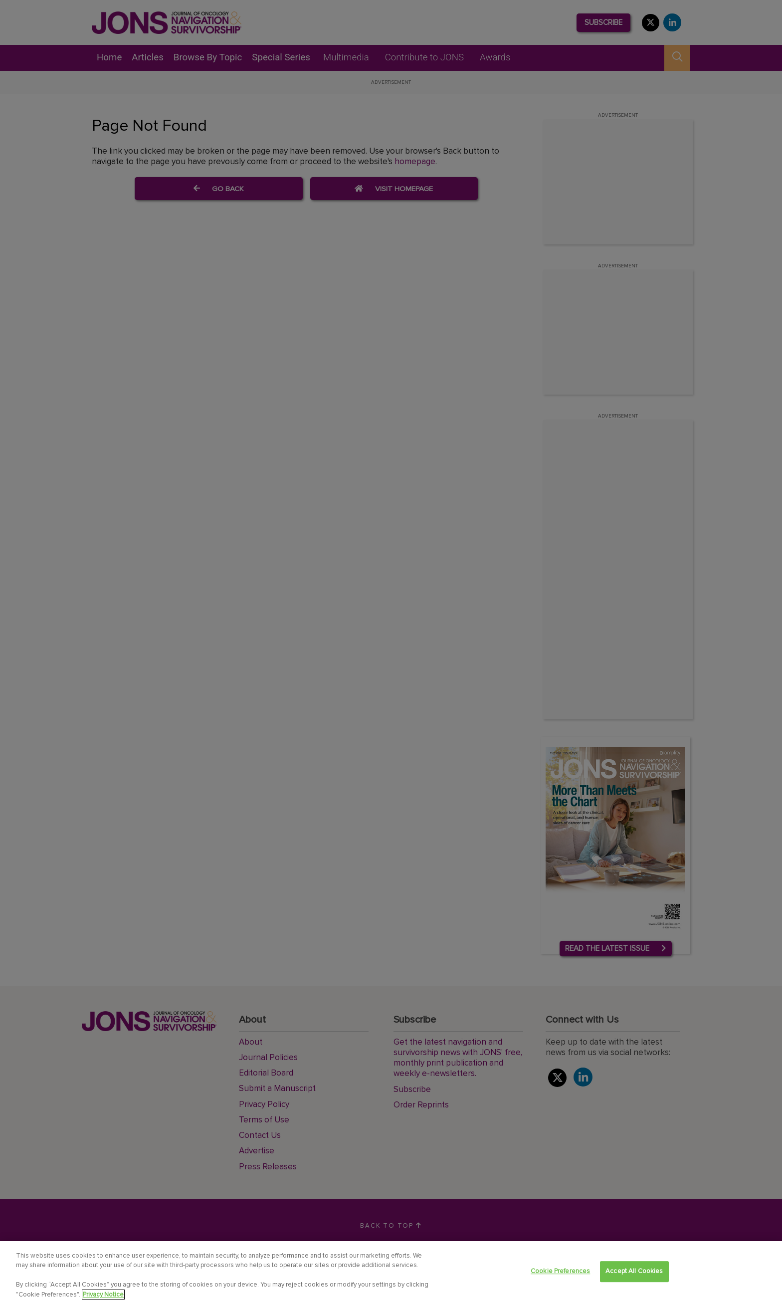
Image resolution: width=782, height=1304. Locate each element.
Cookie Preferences (560, 1274)
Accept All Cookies (634, 1274)
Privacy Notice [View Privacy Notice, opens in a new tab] (103, 1297)
